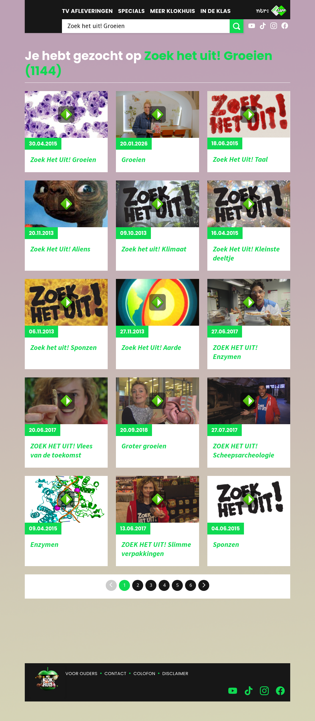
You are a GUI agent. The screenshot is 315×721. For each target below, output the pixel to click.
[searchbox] (146, 26)
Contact (115, 673)
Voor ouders (81, 673)
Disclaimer (175, 673)
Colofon (144, 673)
